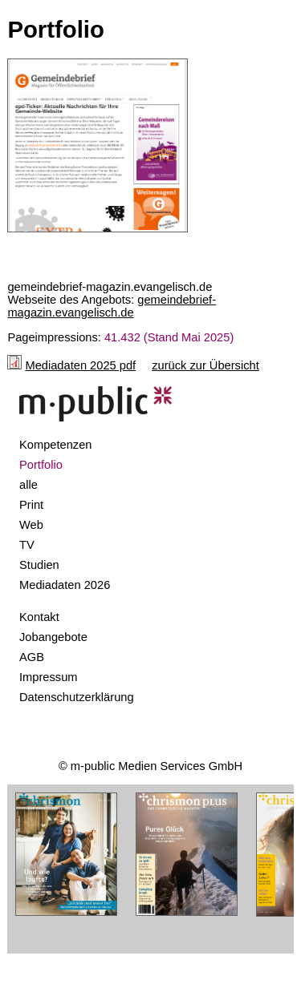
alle (28, 484)
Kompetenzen (55, 444)
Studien (39, 565)
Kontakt (39, 617)
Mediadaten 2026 (64, 585)
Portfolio (41, 464)
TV (27, 544)
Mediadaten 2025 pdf (80, 365)
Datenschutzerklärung (76, 697)
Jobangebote (53, 637)
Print (31, 504)
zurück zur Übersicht (205, 365)
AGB (31, 657)
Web (31, 524)
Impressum (48, 677)
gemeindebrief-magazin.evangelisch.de (111, 306)
